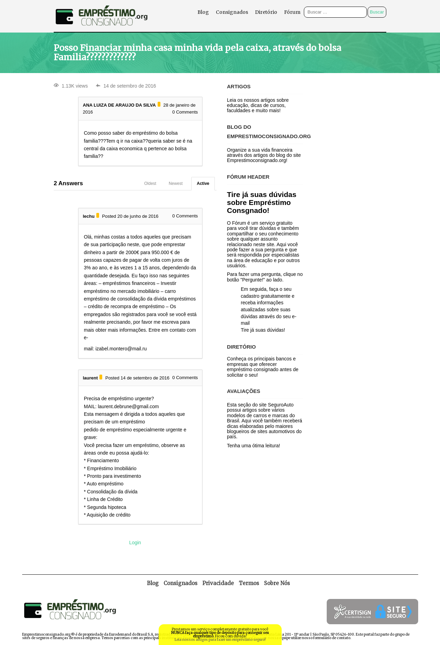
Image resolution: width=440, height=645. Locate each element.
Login (135, 542)
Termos (249, 583)
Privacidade (218, 583)
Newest (176, 183)
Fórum (292, 12)
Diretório (266, 12)
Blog (203, 12)
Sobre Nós (277, 583)
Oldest (150, 183)
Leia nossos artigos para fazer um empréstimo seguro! (220, 639)
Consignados (232, 12)
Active (203, 183)
